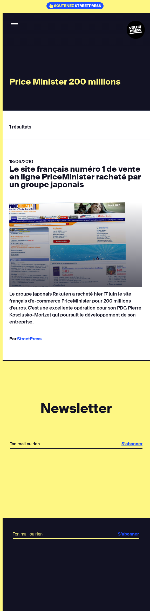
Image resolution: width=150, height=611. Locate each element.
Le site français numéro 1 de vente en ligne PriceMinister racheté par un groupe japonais (75, 176)
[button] (14, 25)
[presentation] (76, 466)
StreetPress (29, 338)
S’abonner (131, 443)
